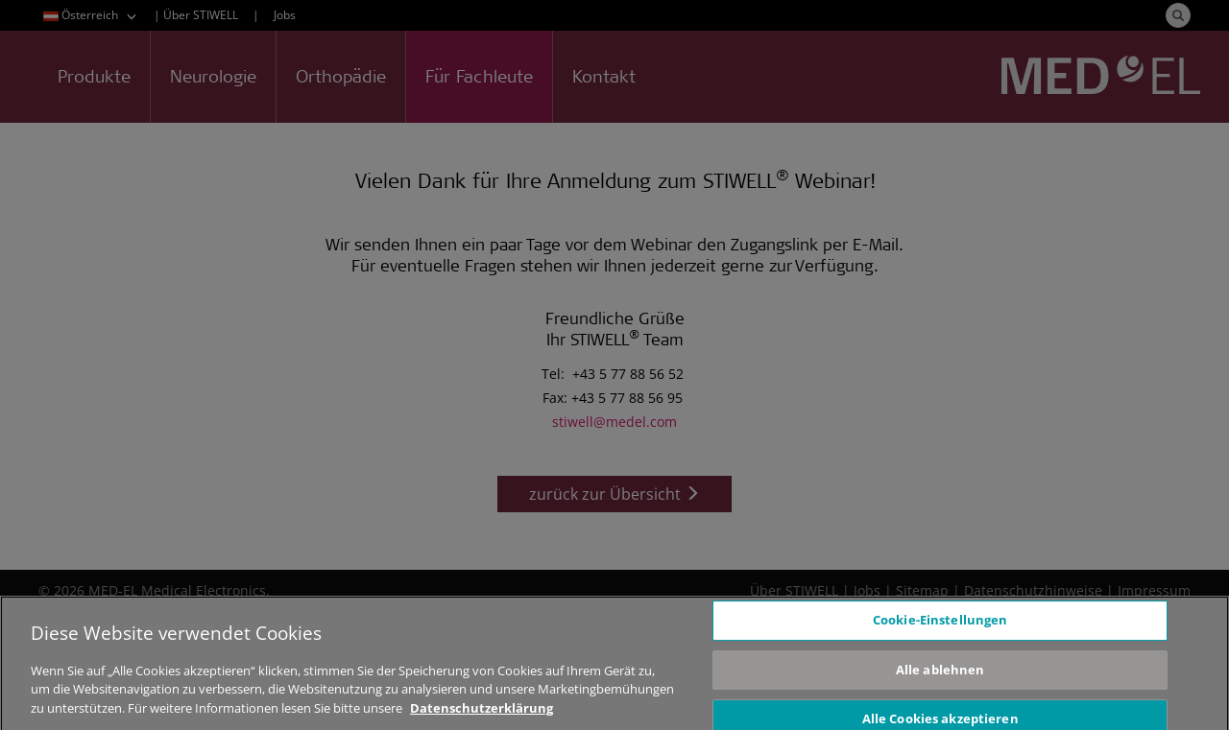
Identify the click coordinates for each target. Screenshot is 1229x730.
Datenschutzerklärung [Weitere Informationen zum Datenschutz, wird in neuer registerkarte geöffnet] (481, 715)
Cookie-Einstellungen (940, 627)
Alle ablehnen (940, 677)
